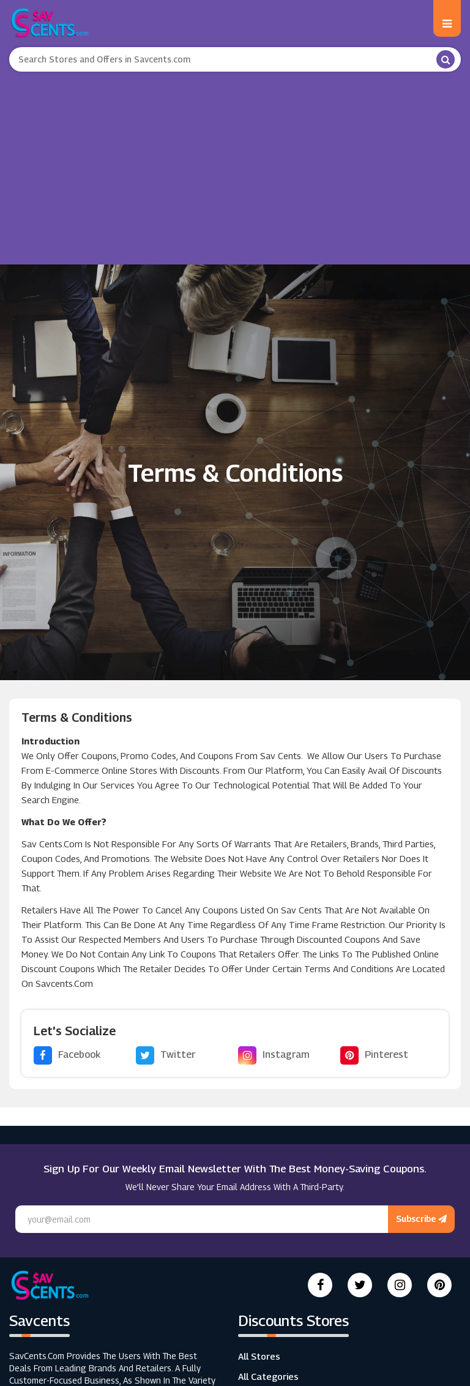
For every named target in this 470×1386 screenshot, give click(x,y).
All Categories (268, 1376)
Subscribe (421, 1218)
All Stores (259, 1356)
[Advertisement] (235, 163)
